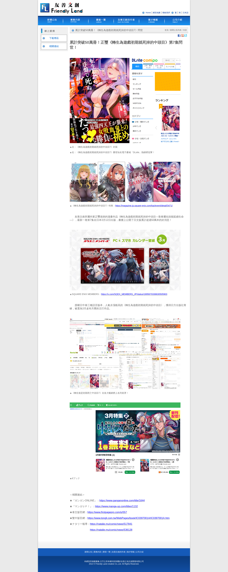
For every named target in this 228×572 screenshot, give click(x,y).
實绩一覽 (106, 552)
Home (148, 13)
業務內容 (97, 552)
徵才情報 (130, 552)
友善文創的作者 (118, 552)
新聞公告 (88, 552)
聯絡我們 (166, 13)
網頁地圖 (156, 13)
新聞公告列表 (175, 30)
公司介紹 (139, 552)
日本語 (185, 13)
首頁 (166, 30)
